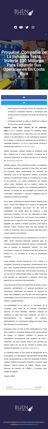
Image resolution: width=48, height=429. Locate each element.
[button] (46, 34)
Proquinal (11, 131)
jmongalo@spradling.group (29, 348)
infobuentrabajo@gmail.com (28, 424)
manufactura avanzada (14, 160)
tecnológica (25, 143)
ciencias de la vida (27, 146)
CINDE (34, 261)
